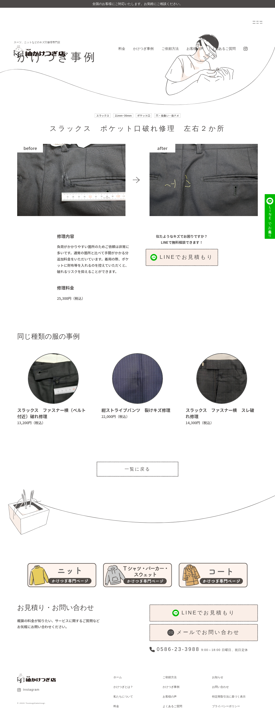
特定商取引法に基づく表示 (229, 696)
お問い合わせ (220, 687)
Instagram (28, 690)
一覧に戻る (137, 469)
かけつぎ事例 (143, 48)
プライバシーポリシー (226, 706)
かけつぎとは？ (123, 687)
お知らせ (217, 677)
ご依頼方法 (170, 48)
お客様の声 (195, 48)
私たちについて (123, 696)
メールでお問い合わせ (203, 632)
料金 (121, 48)
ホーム (117, 677)
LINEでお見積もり (181, 257)
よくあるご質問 (224, 48)
